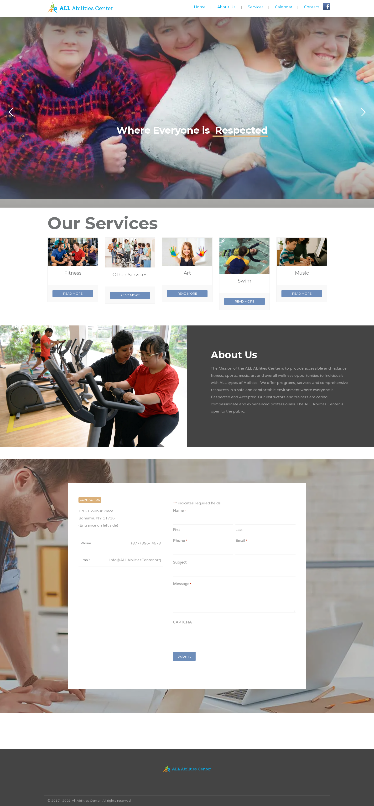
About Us (226, 7)
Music (302, 273)
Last (239, 530)
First (176, 530)
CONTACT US (90, 500)
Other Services (130, 274)
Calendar (283, 7)
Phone (180, 540)
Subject (180, 562)
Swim (244, 281)
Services (255, 7)
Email (241, 540)
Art (187, 273)
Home (200, 7)
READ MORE (73, 293)
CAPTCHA (182, 622)
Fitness (73, 273)
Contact (311, 7)
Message (182, 584)
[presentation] (209, 637)
